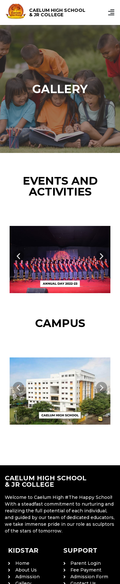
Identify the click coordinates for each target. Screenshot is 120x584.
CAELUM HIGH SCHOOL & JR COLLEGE (57, 12)
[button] (111, 12)
